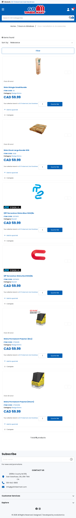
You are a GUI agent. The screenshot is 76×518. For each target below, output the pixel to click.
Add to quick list (11, 110)
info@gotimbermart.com (16, 487)
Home (13, 26)
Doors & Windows (26, 26)
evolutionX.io (59, 515)
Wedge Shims (16, 93)
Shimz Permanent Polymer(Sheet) (19, 402)
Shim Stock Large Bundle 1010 (16, 150)
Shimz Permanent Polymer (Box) (18, 339)
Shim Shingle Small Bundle (15, 87)
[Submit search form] (70, 18)
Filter (38, 50)
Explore (5, 502)
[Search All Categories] (38, 18)
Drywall (14, 219)
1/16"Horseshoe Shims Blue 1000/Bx (19, 213)
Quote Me (55, 104)
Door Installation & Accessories (52, 26)
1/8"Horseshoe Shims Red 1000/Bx (18, 276)
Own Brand (8, 81)
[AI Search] (72, 17)
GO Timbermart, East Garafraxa (28, 103)
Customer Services (11, 495)
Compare (8, 115)
